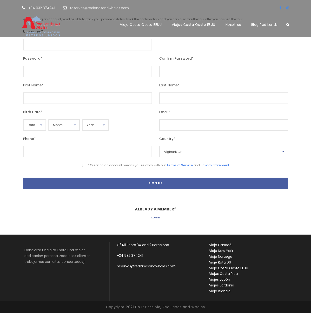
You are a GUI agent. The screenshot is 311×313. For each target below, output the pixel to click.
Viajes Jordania (221, 285)
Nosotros (233, 24)
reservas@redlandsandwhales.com (146, 266)
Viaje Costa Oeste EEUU (141, 24)
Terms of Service (180, 165)
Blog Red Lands (264, 24)
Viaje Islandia (220, 291)
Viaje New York (221, 250)
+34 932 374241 (130, 255)
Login (155, 217)
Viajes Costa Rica (223, 273)
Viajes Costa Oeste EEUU (193, 24)
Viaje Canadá (220, 245)
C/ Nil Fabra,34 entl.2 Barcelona (143, 245)
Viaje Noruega (220, 256)
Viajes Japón (219, 279)
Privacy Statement (215, 165)
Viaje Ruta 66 (220, 262)
